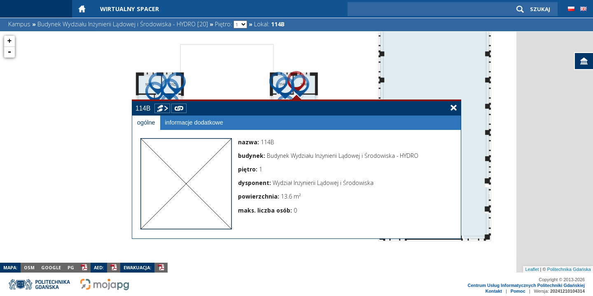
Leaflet (532, 269)
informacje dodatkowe (194, 122)
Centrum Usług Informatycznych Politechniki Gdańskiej (526, 285)
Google (51, 267)
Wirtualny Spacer (129, 9)
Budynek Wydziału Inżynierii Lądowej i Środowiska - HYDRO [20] (122, 24)
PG (71, 267)
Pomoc (518, 291)
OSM (29, 267)
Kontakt (494, 291)
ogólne (146, 122)
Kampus (19, 24)
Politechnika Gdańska (569, 269)
